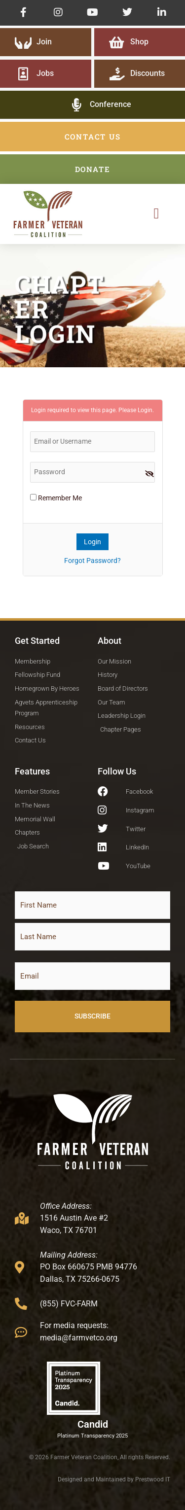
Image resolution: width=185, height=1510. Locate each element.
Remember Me (56, 498)
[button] (156, 214)
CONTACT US (93, 136)
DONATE (93, 169)
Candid (92, 1424)
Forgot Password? (92, 560)
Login (145, 410)
